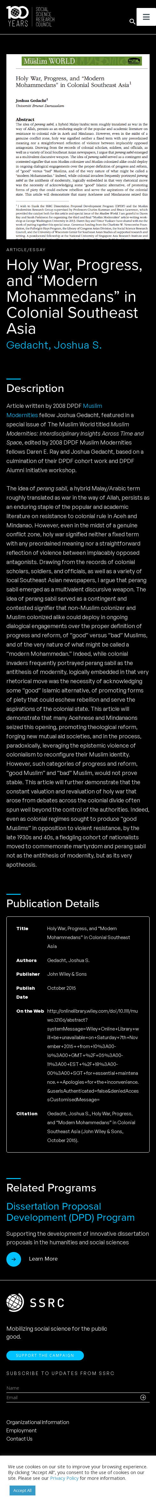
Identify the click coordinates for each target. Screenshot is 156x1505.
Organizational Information (37, 1422)
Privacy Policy (64, 1478)
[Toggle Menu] (146, 17)
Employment (21, 1430)
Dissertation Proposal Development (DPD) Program (70, 1211)
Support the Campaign (45, 1355)
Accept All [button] (22, 1490)
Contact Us (19, 1439)
